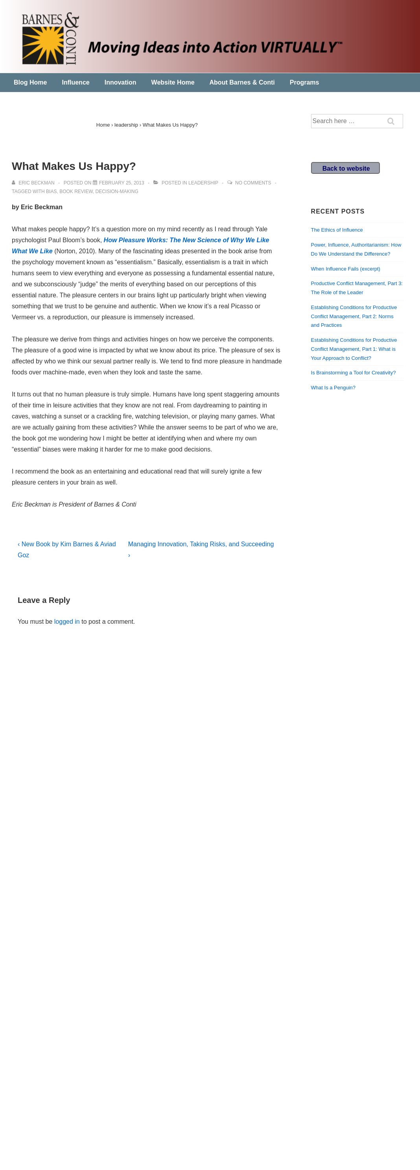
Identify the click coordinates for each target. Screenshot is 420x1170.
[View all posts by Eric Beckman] (34, 183)
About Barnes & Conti (242, 82)
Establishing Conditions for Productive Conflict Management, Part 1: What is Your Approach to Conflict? (354, 349)
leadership (203, 183)
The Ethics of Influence (337, 230)
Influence (75, 82)
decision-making (117, 191)
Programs (304, 82)
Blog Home (30, 82)
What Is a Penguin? (333, 388)
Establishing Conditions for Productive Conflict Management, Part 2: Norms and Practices (354, 316)
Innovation (120, 82)
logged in (67, 621)
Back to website (346, 168)
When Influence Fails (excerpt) (345, 269)
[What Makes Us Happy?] (121, 183)
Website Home (173, 82)
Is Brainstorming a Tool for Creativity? (353, 373)
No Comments (253, 183)
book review (76, 191)
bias (51, 191)
